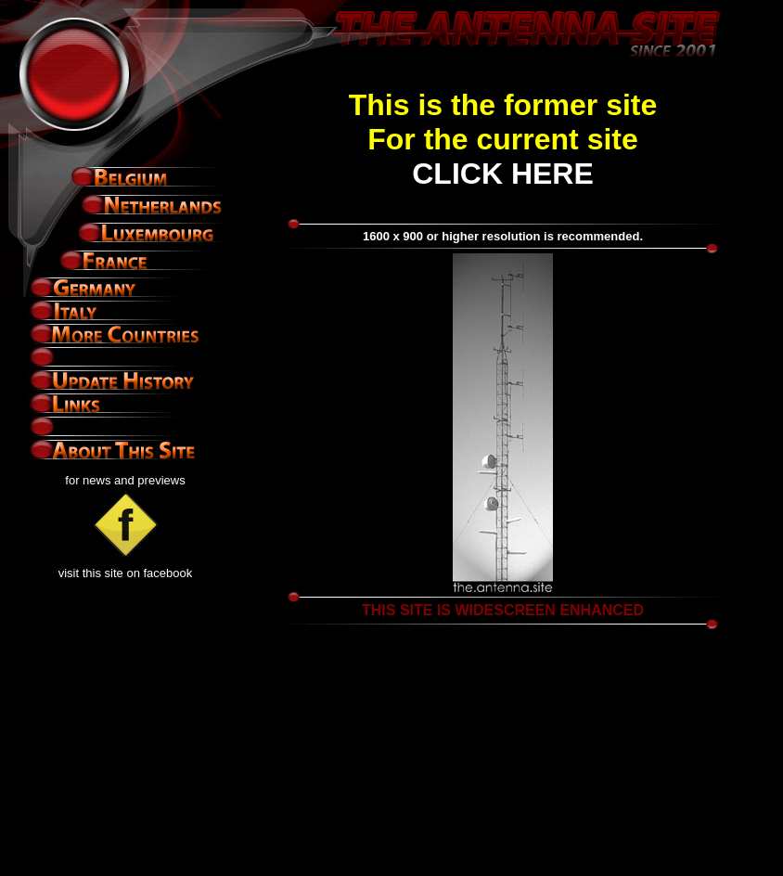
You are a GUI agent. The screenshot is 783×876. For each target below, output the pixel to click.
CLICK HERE (503, 173)
